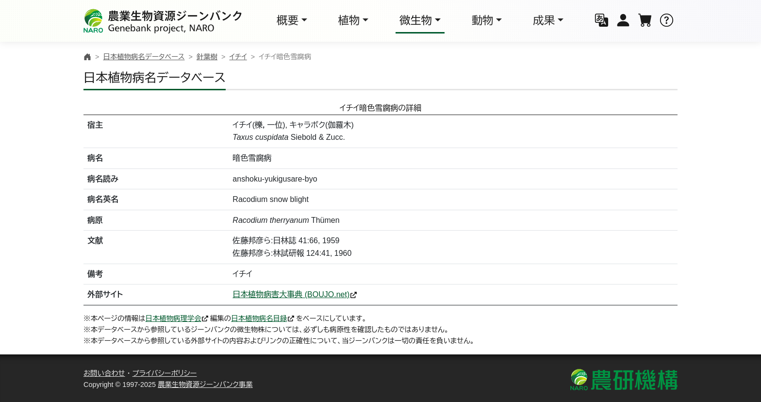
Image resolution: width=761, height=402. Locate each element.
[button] (601, 21)
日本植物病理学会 (173, 318)
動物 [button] (483, 21)
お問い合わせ (104, 373)
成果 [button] (544, 21)
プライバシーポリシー (164, 373)
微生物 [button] (415, 21)
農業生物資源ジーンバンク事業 (205, 384)
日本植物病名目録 (259, 318)
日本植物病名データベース (143, 57)
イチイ (238, 57)
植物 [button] (349, 21)
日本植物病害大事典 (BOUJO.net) (290, 294)
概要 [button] (287, 21)
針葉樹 (207, 57)
